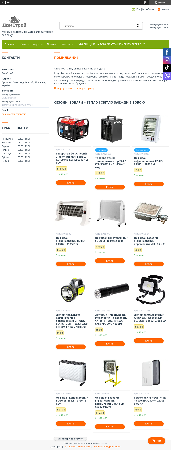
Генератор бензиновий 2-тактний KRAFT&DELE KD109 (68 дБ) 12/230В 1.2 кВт (72, 158)
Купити (71, 182)
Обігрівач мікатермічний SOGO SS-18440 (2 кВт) (111, 239)
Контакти (67, 44)
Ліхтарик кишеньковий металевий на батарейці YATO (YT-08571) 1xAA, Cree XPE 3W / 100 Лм (111, 319)
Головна (9, 44)
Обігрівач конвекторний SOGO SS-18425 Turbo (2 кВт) (72, 400)
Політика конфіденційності (107, 446)
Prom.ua (102, 443)
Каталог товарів (29, 44)
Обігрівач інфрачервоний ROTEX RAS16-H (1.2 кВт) (70, 241)
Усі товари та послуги (70, 438)
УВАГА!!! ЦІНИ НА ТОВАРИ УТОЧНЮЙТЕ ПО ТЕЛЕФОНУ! (112, 44)
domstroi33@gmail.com (14, 113)
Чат (156, 440)
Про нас (51, 44)
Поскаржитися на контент (77, 446)
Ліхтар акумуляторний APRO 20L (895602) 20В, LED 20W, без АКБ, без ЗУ (150, 317)
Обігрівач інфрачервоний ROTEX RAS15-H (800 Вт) (148, 161)
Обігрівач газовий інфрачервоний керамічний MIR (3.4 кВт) (150, 241)
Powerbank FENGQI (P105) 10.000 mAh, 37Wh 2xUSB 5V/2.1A (150, 400)
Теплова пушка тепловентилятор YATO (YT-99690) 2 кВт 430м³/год (110, 162)
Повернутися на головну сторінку (74, 88)
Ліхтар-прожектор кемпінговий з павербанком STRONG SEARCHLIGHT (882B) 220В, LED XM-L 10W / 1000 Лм (72, 321)
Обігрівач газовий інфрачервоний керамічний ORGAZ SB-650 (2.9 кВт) (110, 402)
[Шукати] (138, 25)
